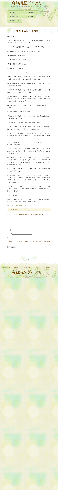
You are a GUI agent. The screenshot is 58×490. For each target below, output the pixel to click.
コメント (9, 228)
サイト (9, 239)
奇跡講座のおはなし (16, 16)
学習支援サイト (14, 20)
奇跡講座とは (32, 12)
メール (9, 235)
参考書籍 (30, 16)
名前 (8, 231)
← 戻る (9, 252)
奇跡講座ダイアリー (29, 3)
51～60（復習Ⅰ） (15, 205)
